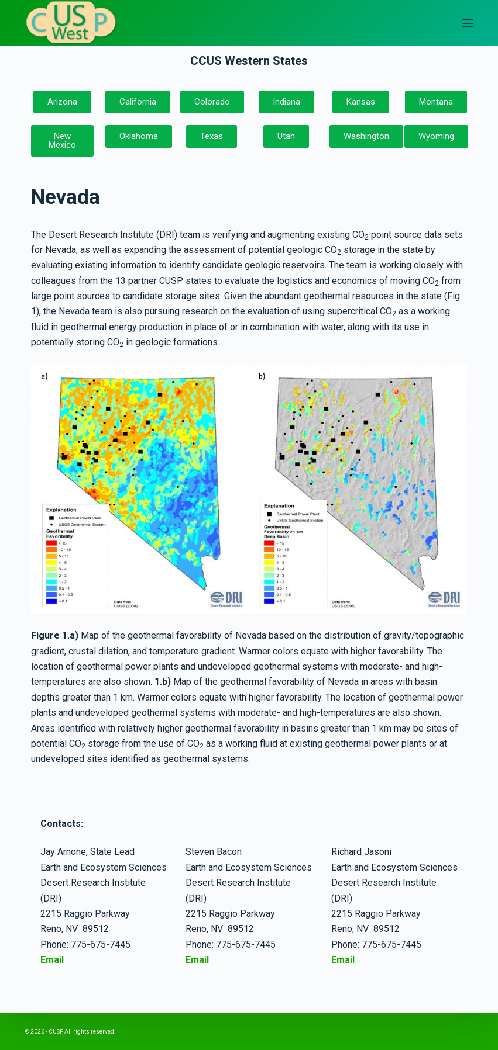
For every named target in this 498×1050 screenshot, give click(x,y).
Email (197, 959)
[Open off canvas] (467, 23)
